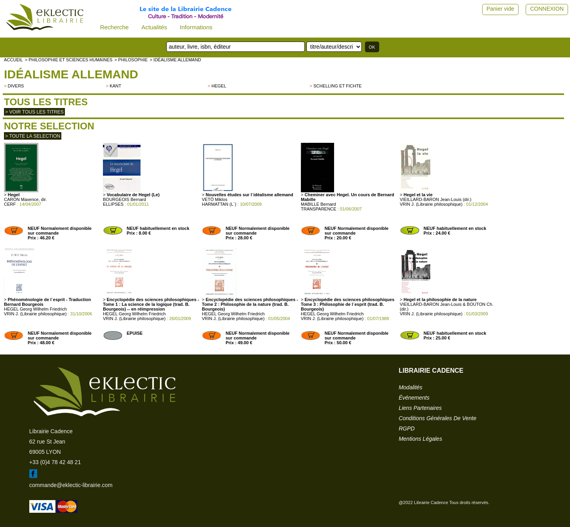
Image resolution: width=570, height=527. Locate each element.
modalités (410, 387)
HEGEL (218, 85)
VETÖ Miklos (214, 199)
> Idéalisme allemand (175, 59)
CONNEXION (547, 9)
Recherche (114, 27)
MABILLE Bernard (318, 204)
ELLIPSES (113, 204)
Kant (115, 85)
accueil (13, 59)
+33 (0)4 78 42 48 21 (55, 462)
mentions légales (420, 439)
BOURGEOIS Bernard (124, 199)
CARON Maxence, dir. (25, 199)
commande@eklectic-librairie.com (70, 485)
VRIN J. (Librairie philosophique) (431, 204)
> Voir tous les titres (34, 112)
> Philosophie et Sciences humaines (68, 59)
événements (414, 397)
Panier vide (500, 9)
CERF (10, 204)
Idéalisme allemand (71, 74)
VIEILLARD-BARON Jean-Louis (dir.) (435, 199)
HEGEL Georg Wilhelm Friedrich (35, 309)
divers (16, 85)
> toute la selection (32, 136)
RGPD (406, 428)
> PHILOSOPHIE (131, 59)
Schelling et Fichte (338, 85)
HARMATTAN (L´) (219, 204)
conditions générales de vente (437, 418)
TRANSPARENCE (318, 209)
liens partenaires (420, 408)
